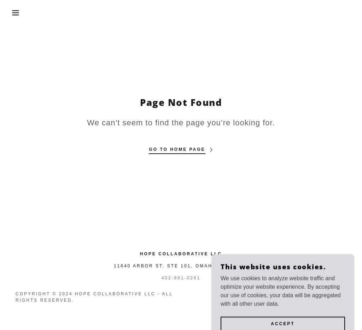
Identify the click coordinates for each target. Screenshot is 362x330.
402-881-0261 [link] (181, 277)
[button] (18, 13)
